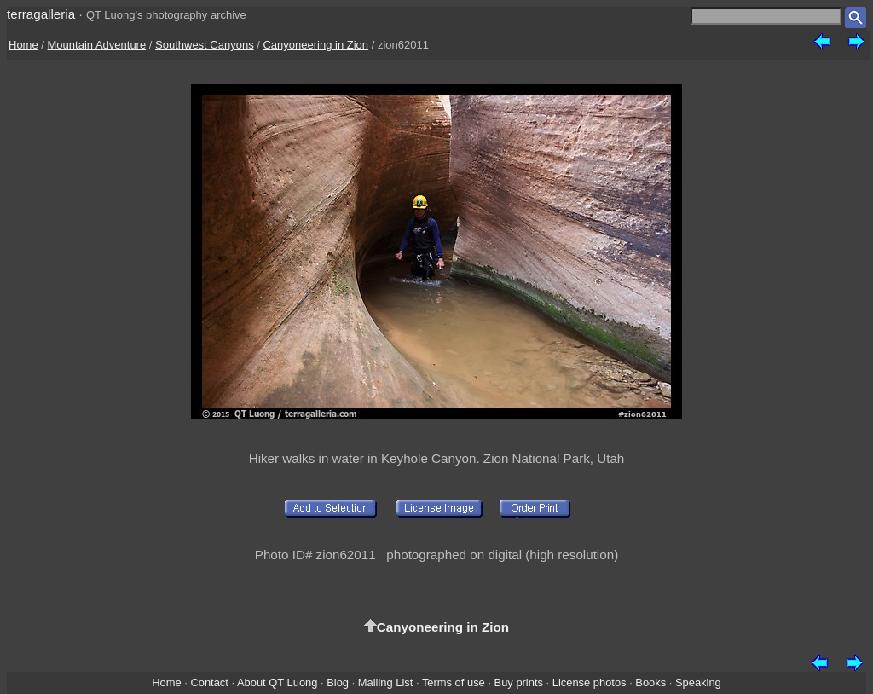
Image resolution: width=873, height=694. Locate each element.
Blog (338, 682)
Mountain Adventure (97, 44)
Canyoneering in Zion (315, 44)
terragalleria (41, 14)
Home (23, 44)
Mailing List (385, 682)
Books (650, 682)
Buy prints (518, 682)
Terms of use (453, 682)
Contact (209, 682)
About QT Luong (277, 682)
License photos (589, 682)
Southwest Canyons (204, 44)
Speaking (698, 682)
